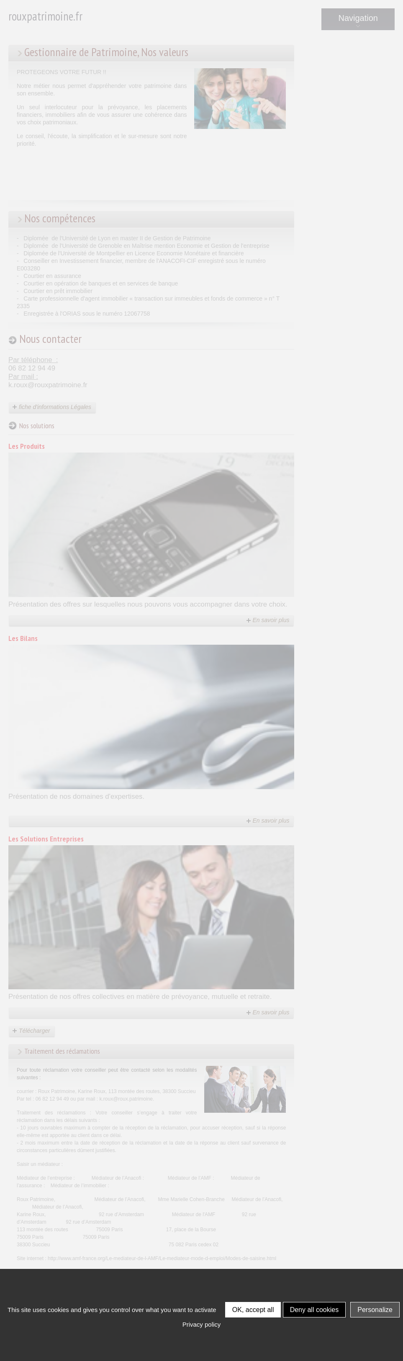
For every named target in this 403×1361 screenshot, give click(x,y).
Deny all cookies (314, 1309)
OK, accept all (253, 1309)
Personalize (375, 1309)
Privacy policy (201, 1324)
